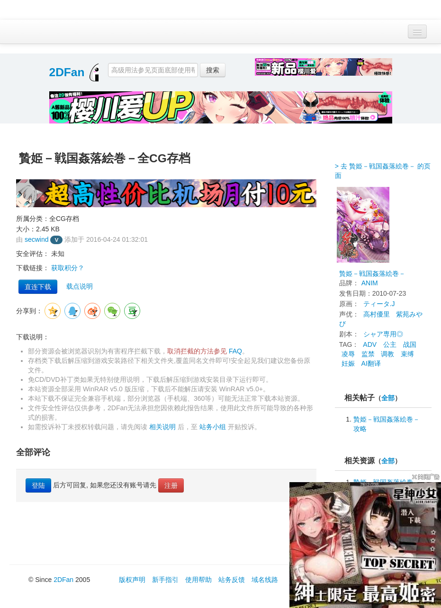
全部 (388, 398)
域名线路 (265, 579)
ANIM (369, 283)
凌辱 (348, 354)
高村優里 (376, 314)
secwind (37, 239)
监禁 (368, 354)
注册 (171, 485)
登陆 (38, 485)
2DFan (67, 72)
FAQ (235, 351)
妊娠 (348, 363)
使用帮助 (198, 579)
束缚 (407, 354)
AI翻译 (371, 363)
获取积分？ (67, 268)
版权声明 (132, 579)
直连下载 (38, 287)
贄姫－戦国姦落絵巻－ (372, 273)
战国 (409, 344)
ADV (370, 344)
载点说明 (79, 286)
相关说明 (162, 427)
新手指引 (165, 579)
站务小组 (212, 427)
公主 (389, 344)
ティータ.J (379, 304)
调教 (387, 354)
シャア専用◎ (383, 334)
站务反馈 (231, 579)
